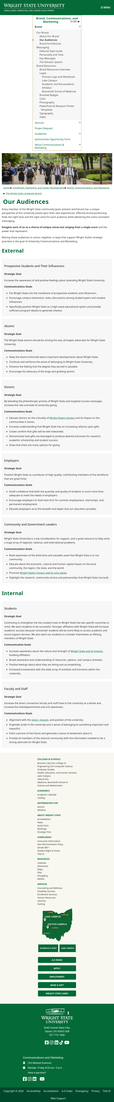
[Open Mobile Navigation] (105, 7)
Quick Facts (43, 825)
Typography (46, 113)
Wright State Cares (57, 993)
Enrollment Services (47, 894)
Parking (41, 904)
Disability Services (46, 891)
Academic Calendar (47, 794)
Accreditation (44, 819)
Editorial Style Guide (50, 51)
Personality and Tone (51, 54)
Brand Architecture (50, 43)
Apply (57, 968)
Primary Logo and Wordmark (58, 76)
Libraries (41, 900)
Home (6, 187)
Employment (57, 976)
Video (42, 117)
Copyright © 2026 (14, 1091)
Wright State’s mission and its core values (43, 573)
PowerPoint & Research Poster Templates (56, 107)
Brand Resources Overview (54, 69)
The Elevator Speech (50, 62)
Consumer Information (48, 841)
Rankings (41, 828)
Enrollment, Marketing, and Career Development (29, 10)
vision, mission (40, 720)
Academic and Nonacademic (58, 84)
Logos (42, 73)
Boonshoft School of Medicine (59, 91)
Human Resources (46, 897)
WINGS (40, 878)
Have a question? (37, 1072)
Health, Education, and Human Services (57, 772)
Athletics (47, 87)
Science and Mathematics (50, 785)
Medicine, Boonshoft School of (52, 782)
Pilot (39, 872)
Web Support (58, 1098)
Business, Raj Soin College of (51, 763)
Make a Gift (57, 985)
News (40, 822)
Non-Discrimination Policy (50, 844)
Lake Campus (49, 80)
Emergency (82, 1091)
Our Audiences (48, 40)
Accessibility (33, 1091)
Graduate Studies (46, 769)
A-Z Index (57, 959)
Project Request (44, 128)
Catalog (41, 797)
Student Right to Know (48, 850)
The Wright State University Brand (24, 193)
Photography (46, 102)
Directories (42, 866)
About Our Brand (49, 36)
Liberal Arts (43, 779)
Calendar (41, 862)
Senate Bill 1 (43, 847)
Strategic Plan (44, 831)
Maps (40, 869)
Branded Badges (48, 95)
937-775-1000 (57, 1035)
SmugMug (46, 875)
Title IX (40, 853)
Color (42, 98)
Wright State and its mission (87, 651)
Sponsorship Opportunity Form (52, 139)
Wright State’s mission (62, 418)
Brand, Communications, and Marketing (88, 187)
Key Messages (47, 58)
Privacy (95, 1091)
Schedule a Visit (48, 948)
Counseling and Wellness (49, 888)
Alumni (45, 806)
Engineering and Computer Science (55, 766)
